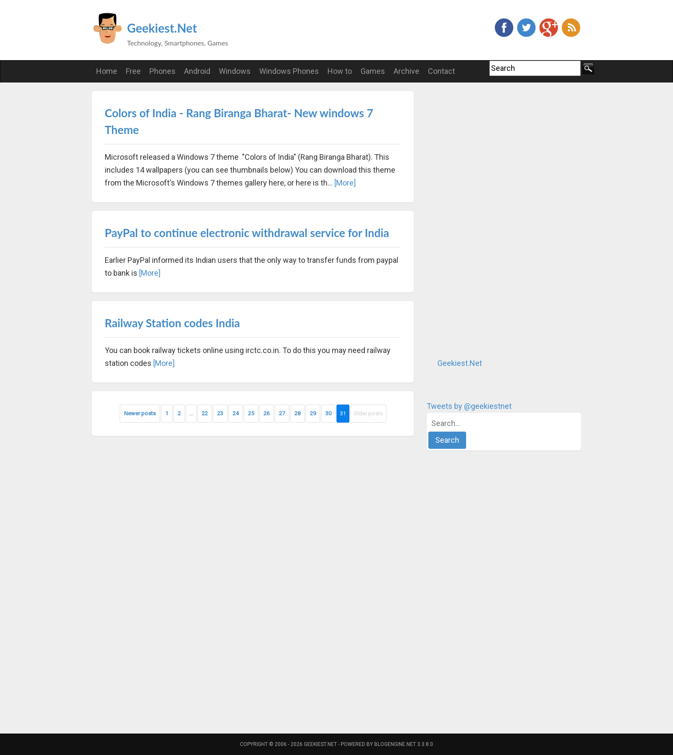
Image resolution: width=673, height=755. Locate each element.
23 (220, 413)
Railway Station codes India (172, 323)
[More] (345, 182)
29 (313, 413)
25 (251, 413)
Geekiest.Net (162, 28)
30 (328, 413)
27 (282, 413)
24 (236, 413)
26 (267, 413)
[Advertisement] (491, 220)
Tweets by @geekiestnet (469, 406)
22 (205, 413)
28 (297, 413)
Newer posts (140, 413)
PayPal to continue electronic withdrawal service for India (247, 233)
